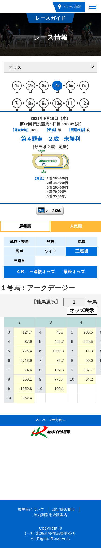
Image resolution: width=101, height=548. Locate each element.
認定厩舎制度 (63, 509)
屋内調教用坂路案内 (50, 515)
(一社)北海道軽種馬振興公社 (50, 533)
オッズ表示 (82, 310)
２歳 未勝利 (64, 139)
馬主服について (31, 509)
